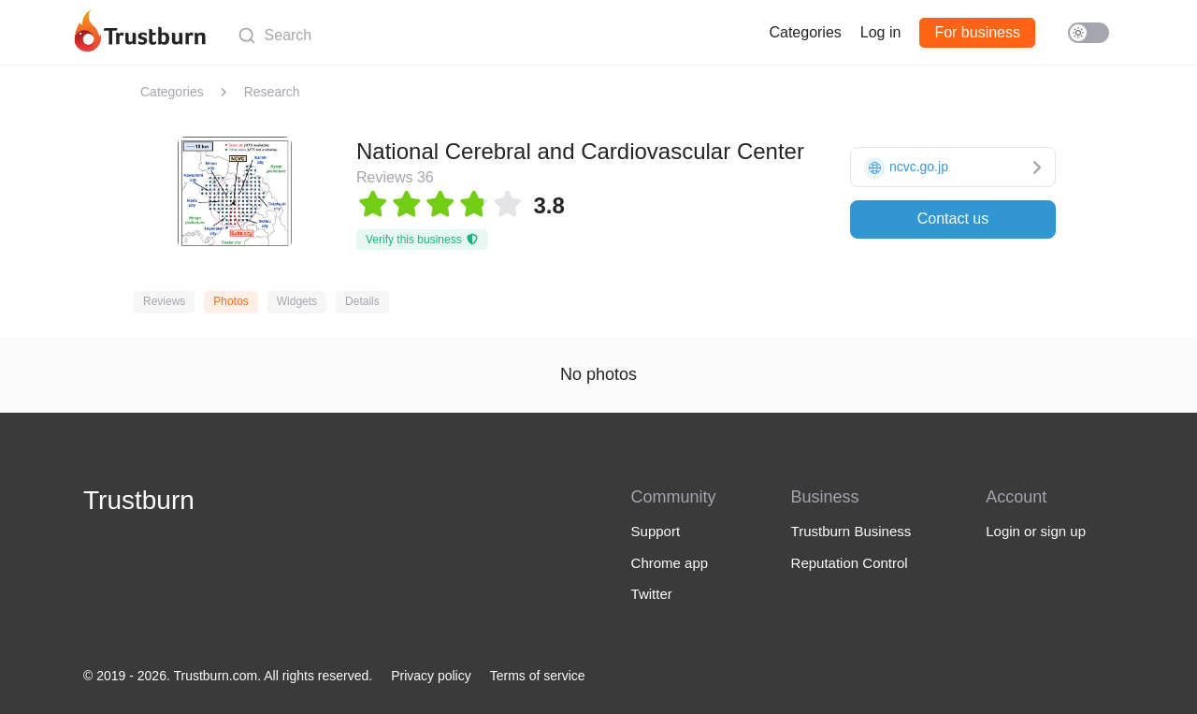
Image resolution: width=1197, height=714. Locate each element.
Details (362, 301)
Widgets (297, 301)
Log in (880, 32)
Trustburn (139, 500)
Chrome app (670, 563)
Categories (805, 32)
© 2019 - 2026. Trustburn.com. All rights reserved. (227, 675)
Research (272, 91)
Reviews (164, 301)
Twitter (651, 594)
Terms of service (537, 675)
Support (656, 531)
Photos (230, 301)
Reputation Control (849, 563)
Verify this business (422, 239)
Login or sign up (1036, 531)
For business (977, 32)
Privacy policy (431, 675)
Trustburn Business (851, 531)
